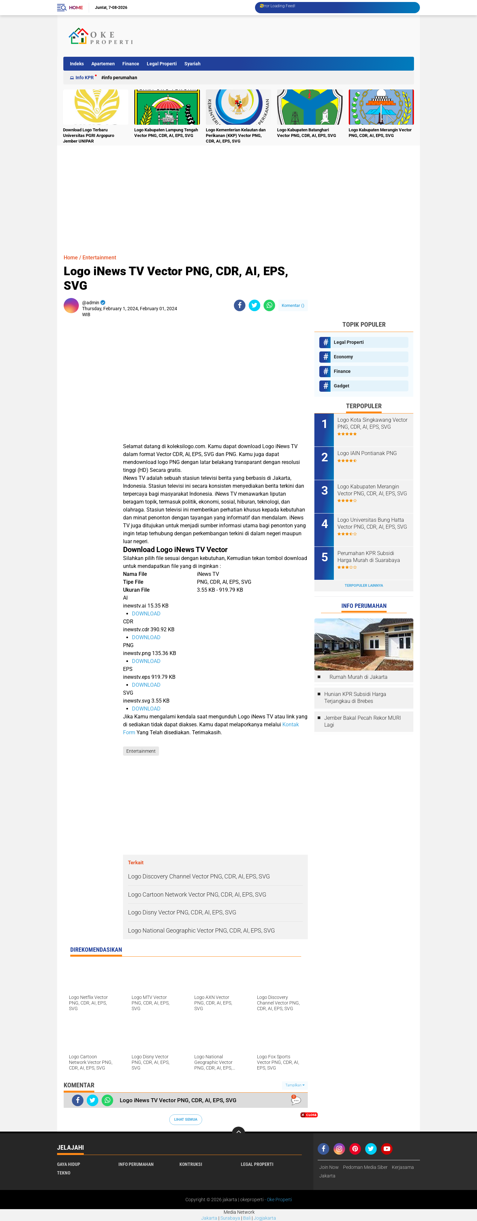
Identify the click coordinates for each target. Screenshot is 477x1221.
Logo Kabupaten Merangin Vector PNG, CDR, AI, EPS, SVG (380, 132)
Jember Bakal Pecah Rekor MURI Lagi (362, 721)
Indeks (77, 63)
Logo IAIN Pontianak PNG (367, 453)
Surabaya (230, 1218)
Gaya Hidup (68, 1164)
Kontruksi (190, 1164)
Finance (130, 63)
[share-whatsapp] (269, 305)
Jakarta (209, 1218)
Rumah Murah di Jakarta (359, 677)
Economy (343, 356)
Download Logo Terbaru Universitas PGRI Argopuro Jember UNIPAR (88, 135)
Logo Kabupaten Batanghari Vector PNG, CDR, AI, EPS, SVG (306, 132)
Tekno (63, 1172)
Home (76, 8)
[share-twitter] (254, 305)
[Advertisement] (292, 36)
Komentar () (293, 305)
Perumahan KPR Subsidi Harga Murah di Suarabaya (368, 556)
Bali (247, 1218)
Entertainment (99, 257)
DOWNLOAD (146, 613)
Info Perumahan (120, 77)
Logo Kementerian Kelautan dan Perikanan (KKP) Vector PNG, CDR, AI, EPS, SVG (236, 135)
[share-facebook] (239, 305)
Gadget (341, 385)
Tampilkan (294, 1085)
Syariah (192, 63)
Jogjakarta (265, 1218)
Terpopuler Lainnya (364, 585)
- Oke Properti (278, 1199)
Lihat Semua (185, 1119)
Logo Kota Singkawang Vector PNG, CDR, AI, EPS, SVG (372, 423)
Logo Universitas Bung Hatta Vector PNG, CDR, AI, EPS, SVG (372, 523)
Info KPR (85, 77)
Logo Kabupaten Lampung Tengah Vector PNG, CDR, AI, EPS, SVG (166, 132)
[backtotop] (238, 1133)
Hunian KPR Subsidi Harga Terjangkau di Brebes (355, 697)
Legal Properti (162, 63)
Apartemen (103, 63)
